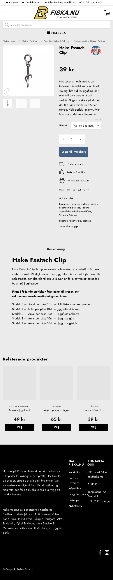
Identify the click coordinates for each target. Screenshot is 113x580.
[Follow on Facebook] (100, 552)
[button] (5, 12)
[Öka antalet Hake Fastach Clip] (80, 139)
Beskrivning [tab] (56, 249)
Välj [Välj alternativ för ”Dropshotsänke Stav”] (93, 427)
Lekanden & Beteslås (69, 207)
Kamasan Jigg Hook (19, 410)
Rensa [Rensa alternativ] (98, 119)
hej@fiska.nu (95, 477)
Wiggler (75, 226)
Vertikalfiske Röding (56, 41)
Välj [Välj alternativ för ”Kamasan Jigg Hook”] (19, 427)
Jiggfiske (87, 220)
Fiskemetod (10, 41)
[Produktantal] (71, 139)
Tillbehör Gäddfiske (81, 211)
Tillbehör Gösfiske (68, 215)
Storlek (63, 125)
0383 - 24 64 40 (98, 472)
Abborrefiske (75, 220)
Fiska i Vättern (30, 41)
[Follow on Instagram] (107, 552)
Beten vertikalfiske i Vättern (90, 41)
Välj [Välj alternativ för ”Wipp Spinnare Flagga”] (56, 427)
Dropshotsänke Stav (93, 410)
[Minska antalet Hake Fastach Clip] (63, 139)
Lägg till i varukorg (73, 152)
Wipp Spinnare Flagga (56, 410)
